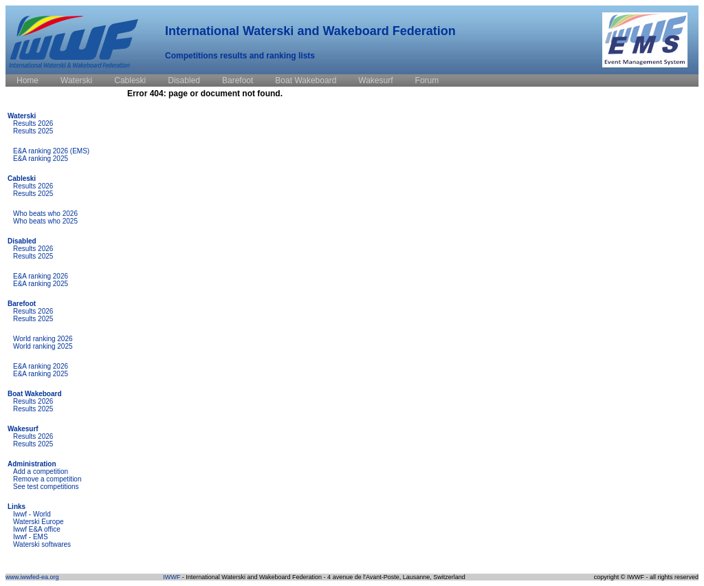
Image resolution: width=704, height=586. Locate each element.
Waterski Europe (38, 521)
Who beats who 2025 (45, 221)
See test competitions (46, 486)
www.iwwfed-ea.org (32, 577)
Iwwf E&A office (36, 529)
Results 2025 (33, 131)
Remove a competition (47, 479)
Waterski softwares (42, 544)
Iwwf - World (32, 514)
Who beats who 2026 (45, 213)
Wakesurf (23, 429)
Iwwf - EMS (30, 537)
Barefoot (22, 303)
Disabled (22, 241)
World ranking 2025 (43, 346)
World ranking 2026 (43, 339)
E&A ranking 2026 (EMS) (51, 151)
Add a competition (40, 471)
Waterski (22, 116)
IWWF (171, 577)
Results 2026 (33, 123)
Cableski (22, 178)
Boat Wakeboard (35, 394)
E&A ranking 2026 (40, 276)
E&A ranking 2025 (40, 158)
